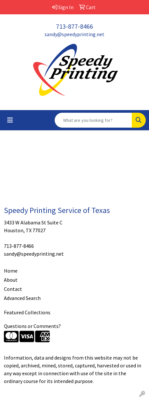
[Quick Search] (93, 120)
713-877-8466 (74, 26)
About (11, 280)
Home (11, 270)
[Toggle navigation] (10, 120)
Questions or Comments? (32, 326)
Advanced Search (22, 298)
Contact (13, 289)
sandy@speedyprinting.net (74, 34)
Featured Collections (27, 312)
